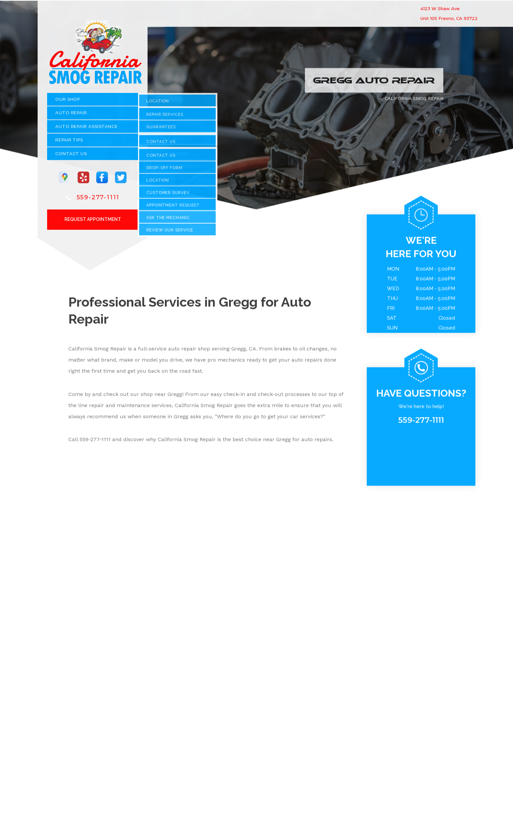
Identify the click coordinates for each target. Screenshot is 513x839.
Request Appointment (92, 221)
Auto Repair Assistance (86, 128)
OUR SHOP (67, 101)
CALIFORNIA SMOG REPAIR (414, 100)
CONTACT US (71, 156)
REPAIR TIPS (69, 142)
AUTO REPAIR (71, 115)
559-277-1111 (98, 199)
